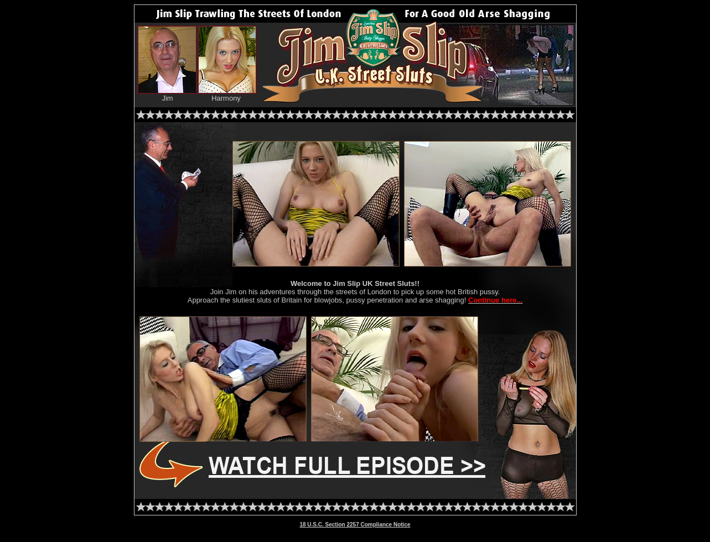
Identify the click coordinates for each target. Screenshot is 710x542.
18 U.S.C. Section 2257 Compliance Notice (354, 525)
